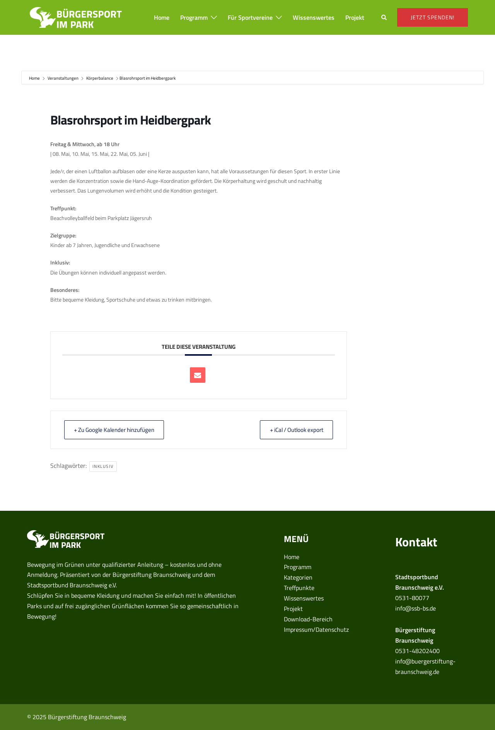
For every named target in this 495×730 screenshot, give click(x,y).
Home (161, 17)
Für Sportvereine (250, 17)
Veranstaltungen (63, 78)
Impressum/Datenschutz (316, 629)
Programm (194, 17)
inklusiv (103, 466)
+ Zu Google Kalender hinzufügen (115, 429)
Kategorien (298, 577)
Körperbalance (99, 78)
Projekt (354, 17)
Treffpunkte (299, 587)
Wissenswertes (314, 17)
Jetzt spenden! (432, 17)
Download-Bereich (308, 619)
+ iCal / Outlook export (295, 429)
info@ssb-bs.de (415, 608)
